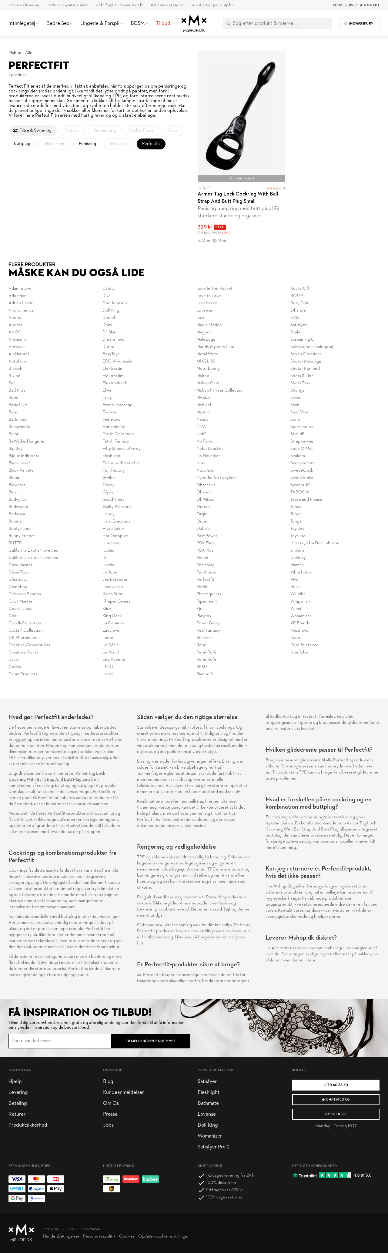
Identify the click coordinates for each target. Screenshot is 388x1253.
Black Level (19, 463)
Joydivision (112, 587)
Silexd (296, 398)
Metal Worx (207, 354)
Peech (202, 558)
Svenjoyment (302, 463)
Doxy (107, 325)
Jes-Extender (115, 579)
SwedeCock (301, 470)
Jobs (108, 1125)
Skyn (294, 405)
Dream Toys (113, 339)
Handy (108, 514)
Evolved (110, 412)
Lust (200, 318)
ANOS (14, 332)
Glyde (108, 492)
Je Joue (109, 572)
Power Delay (208, 623)
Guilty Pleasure (116, 507)
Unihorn (298, 550)
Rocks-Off (299, 288)
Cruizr (14, 659)
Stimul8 (297, 434)
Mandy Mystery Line (215, 347)
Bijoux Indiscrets (23, 456)
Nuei (200, 463)
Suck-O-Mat (301, 448)
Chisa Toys (18, 572)
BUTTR (15, 543)
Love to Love (208, 296)
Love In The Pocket (214, 288)
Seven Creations (306, 354)
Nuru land (205, 470)
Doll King (110, 310)
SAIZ (295, 318)
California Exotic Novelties (33, 550)
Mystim (203, 412)
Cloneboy (17, 587)
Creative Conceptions (29, 645)
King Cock (112, 616)
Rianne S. (205, 674)
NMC (201, 434)
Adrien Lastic (20, 303)
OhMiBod (205, 499)
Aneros (15, 318)
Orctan (203, 507)
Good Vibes (113, 499)
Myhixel (203, 405)
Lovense (204, 310)
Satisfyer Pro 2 (213, 1147)
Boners (15, 521)
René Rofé (206, 652)
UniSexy (298, 558)
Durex (108, 347)
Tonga (296, 521)
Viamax (297, 565)
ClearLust (17, 579)
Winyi (295, 608)
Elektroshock (114, 383)
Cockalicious (20, 608)
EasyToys (110, 354)
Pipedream (206, 601)
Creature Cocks (23, 652)
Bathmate (17, 419)
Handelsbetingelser (61, 1236)
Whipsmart (300, 601)
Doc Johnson (114, 303)
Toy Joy (297, 528)
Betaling (17, 1103)
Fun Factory (113, 470)
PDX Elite (205, 543)
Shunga (297, 390)
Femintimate (113, 427)
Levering (18, 1092)
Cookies (127, 1236)
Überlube (299, 652)
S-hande (298, 310)
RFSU (201, 667)
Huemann (111, 543)
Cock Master (20, 601)
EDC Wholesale (117, 361)
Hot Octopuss (115, 536)
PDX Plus (204, 550)
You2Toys (299, 630)
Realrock (204, 638)
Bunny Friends (21, 536)
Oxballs (203, 528)
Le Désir (110, 645)
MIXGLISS (206, 361)
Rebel (201, 645)
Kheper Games (116, 601)
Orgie (201, 514)
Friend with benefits (121, 463)
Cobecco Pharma (24, 594)
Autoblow (17, 361)
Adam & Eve (20, 288)
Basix (13, 412)
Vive (294, 579)
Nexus (202, 419)
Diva (106, 296)
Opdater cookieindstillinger (163, 1236)
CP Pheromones (23, 638)
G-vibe (108, 478)
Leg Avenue (113, 659)
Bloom (14, 478)
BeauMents (19, 427)
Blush (13, 492)
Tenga (296, 514)
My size (203, 398)
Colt (12, 616)
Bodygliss (17, 499)
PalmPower (206, 536)
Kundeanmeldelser (123, 1092)
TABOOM (299, 492)
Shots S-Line (302, 376)
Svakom (297, 456)
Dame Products (22, 674)
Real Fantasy (208, 630)
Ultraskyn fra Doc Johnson (315, 543)
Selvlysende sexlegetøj (311, 347)
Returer (16, 1114)
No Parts (204, 441)
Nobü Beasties (209, 448)
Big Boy (15, 448)
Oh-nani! (204, 492)
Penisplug (205, 565)
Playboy (203, 616)
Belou (13, 434)
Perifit (202, 587)
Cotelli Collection (24, 623)
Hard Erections (116, 521)
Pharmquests (208, 594)
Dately (108, 288)
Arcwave (16, 347)
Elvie (107, 390)
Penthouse (206, 572)
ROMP (296, 296)
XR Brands (300, 623)
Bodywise (17, 514)
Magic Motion (209, 325)
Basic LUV (18, 405)
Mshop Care (207, 383)
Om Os (111, 1103)
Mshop (14, 53)
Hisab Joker (113, 528)
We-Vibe (298, 594)
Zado (295, 638)
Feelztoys (111, 419)
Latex (107, 638)
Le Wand (110, 652)
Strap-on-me (301, 441)
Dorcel (108, 318)
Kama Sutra (113, 594)
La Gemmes (113, 623)
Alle (28, 53)
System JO (300, 485)
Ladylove (110, 630)
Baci (12, 383)
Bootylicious (19, 528)
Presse (110, 1114)
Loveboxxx (206, 303)
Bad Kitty (16, 390)
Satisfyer (298, 325)
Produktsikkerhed (27, 1125)
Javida (108, 565)
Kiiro (106, 608)
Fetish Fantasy (115, 441)
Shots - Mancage (305, 361)
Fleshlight (111, 456)
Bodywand (18, 507)
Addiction (17, 296)
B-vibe (14, 376)
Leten (108, 674)
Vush (295, 587)
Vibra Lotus (301, 572)
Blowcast (16, 485)
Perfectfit (205, 579)
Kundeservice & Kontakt (356, 5)
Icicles (108, 550)
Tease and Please (306, 499)
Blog (108, 1081)
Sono (295, 419)
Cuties (14, 667)
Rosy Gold (299, 303)
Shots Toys (300, 383)
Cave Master (20, 565)
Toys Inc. (298, 536)
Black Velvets (20, 470)
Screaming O (302, 339)
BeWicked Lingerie (26, 441)
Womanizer (300, 616)
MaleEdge (206, 339)
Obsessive (206, 485)
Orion (201, 521)
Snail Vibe (299, 412)
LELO (107, 667)
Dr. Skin (109, 332)
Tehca (295, 507)
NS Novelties (208, 456)
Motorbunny (208, 368)
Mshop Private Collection (220, 390)
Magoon (204, 332)
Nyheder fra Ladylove (216, 478)
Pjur (200, 608)
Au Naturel (18, 354)
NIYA (201, 427)
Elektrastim (112, 368)
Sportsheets (301, 427)
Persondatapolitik (99, 1236)
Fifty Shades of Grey (121, 448)
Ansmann (17, 339)
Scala (295, 332)
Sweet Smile (301, 478)
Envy (107, 398)
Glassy (108, 485)
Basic (13, 398)
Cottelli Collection (25, 630)
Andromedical (21, 310)
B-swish (15, 368)
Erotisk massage (117, 405)
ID (104, 558)
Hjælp (15, 1081)
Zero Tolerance (304, 645)
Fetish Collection (118, 434)
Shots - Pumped (305, 368)
